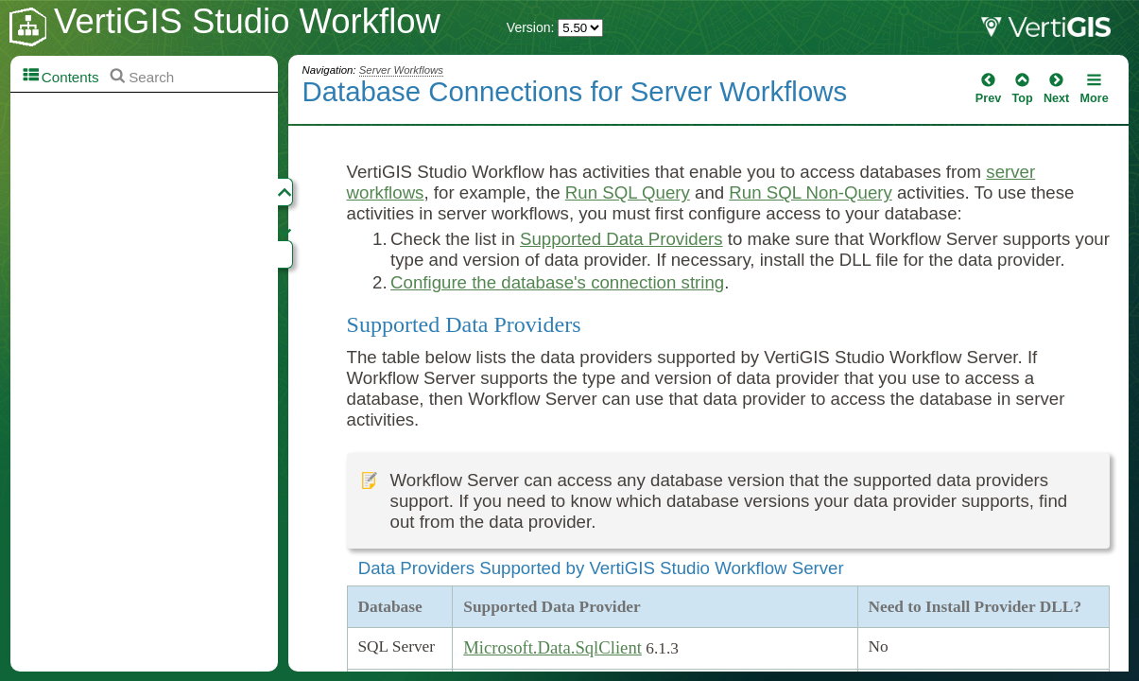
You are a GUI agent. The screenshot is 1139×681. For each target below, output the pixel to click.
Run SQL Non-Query (810, 192)
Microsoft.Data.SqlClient (552, 647)
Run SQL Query (627, 192)
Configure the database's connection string (557, 282)
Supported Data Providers (621, 239)
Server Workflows (401, 70)
